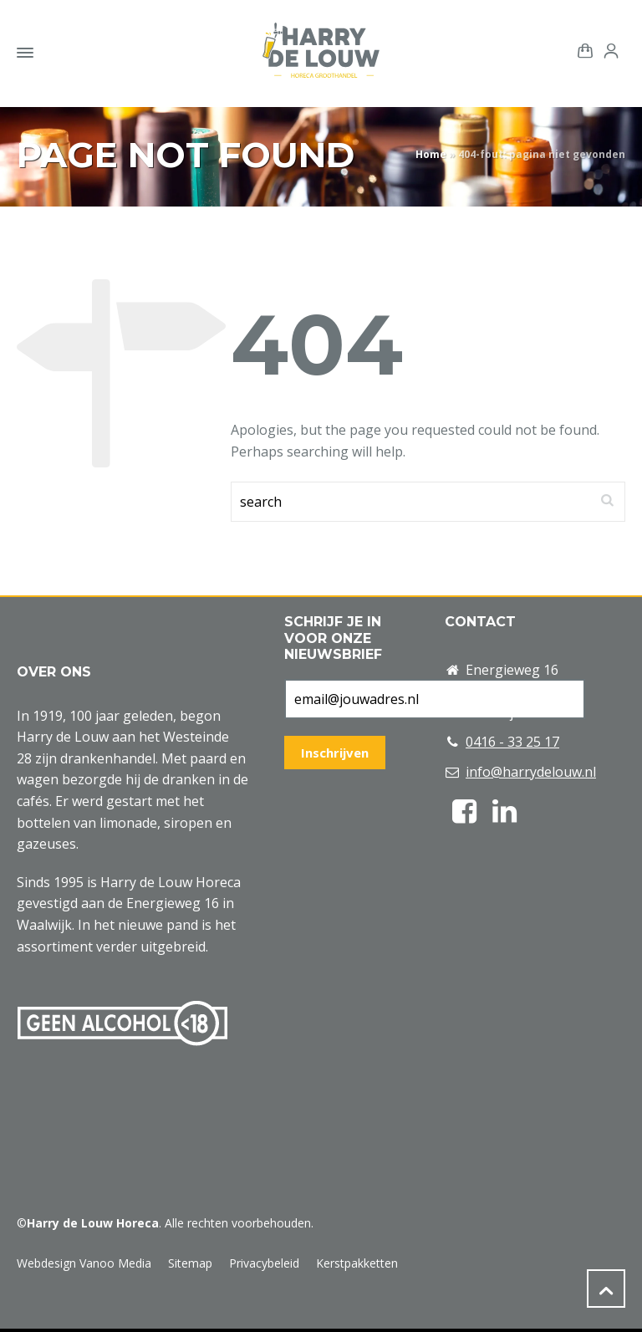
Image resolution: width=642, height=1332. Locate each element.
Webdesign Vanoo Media (84, 1263)
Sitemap (190, 1263)
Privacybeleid (264, 1263)
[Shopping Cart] (582, 49)
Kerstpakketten (357, 1263)
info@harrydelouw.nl (531, 772)
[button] (20, 1310)
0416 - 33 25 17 (512, 741)
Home (430, 154)
